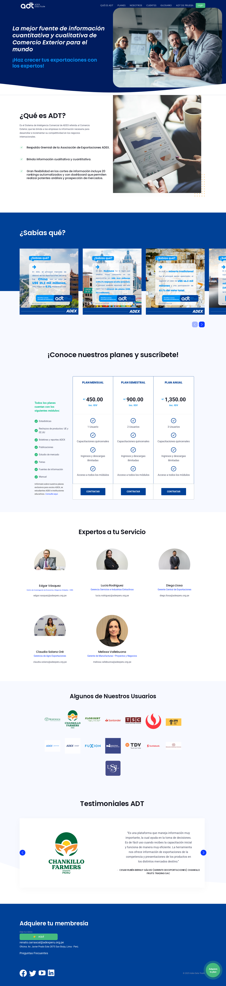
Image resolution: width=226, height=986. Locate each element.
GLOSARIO (166, 5)
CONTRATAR (93, 491)
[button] (202, 324)
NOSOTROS (136, 5)
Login (200, 5)
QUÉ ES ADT (106, 5)
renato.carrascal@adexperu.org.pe (42, 942)
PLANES (121, 5)
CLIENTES (151, 5)
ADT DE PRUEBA (184, 5)
